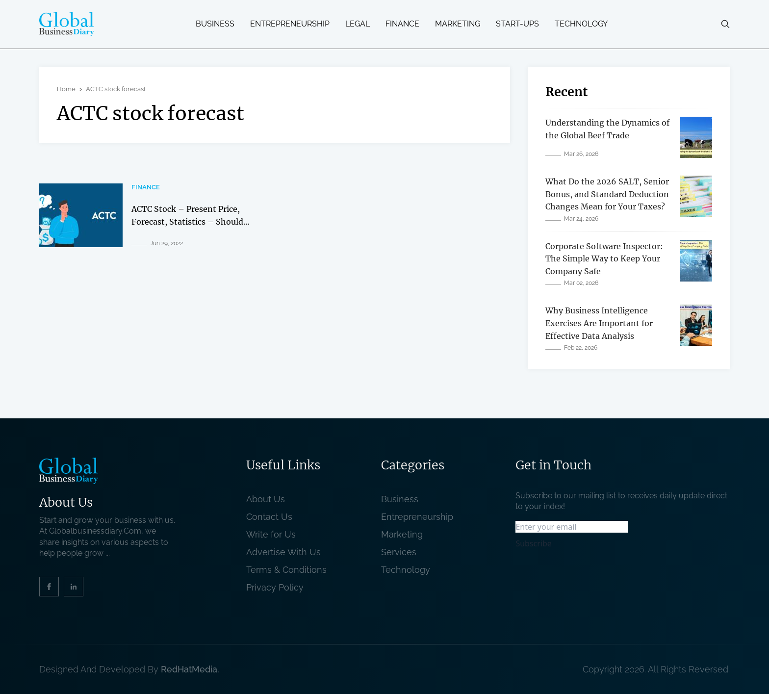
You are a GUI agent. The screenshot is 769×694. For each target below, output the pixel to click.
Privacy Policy (275, 587)
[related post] (81, 215)
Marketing (457, 24)
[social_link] (49, 586)
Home (66, 89)
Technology (581, 24)
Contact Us (269, 517)
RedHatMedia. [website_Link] (190, 669)
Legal (357, 24)
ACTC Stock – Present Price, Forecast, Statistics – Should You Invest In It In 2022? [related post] (187, 221)
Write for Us (271, 534)
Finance (402, 24)
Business (215, 24)
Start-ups (517, 24)
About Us (265, 499)
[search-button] (725, 24)
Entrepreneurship (290, 24)
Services (398, 552)
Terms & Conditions (289, 570)
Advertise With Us (283, 552)
